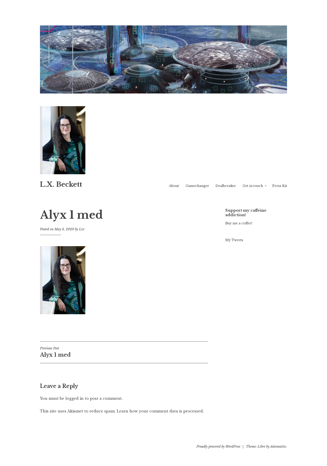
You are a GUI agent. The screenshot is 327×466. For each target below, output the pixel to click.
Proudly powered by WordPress (218, 446)
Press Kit (279, 186)
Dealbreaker (226, 186)
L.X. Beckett (61, 184)
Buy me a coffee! (238, 223)
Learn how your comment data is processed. (160, 411)
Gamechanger (197, 186)
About (174, 186)
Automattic (278, 446)
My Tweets (234, 240)
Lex (81, 229)
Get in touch (253, 186)
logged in (74, 398)
